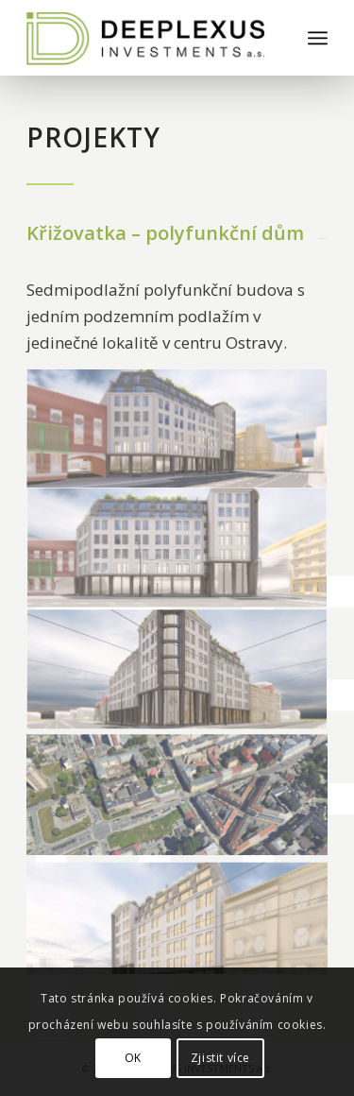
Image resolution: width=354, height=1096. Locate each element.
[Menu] (318, 37)
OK (133, 1058)
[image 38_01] (177, 671)
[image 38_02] (177, 429)
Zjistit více (220, 1058)
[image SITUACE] (177, 792)
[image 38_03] (177, 550)
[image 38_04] (177, 913)
